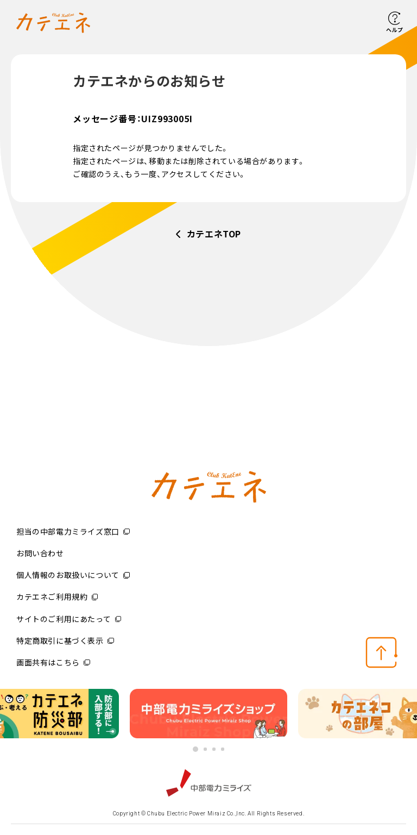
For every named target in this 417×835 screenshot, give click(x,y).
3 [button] (214, 749)
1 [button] (195, 749)
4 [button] (222, 749)
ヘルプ (394, 30)
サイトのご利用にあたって (68, 618)
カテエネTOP (214, 233)
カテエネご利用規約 (57, 596)
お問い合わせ (40, 553)
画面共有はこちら (53, 662)
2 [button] (205, 749)
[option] (208, 713)
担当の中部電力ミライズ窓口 (73, 531)
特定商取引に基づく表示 (65, 640)
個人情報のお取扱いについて (73, 574)
